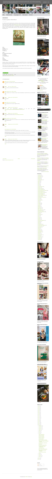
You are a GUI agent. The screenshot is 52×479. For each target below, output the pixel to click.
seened (39, 223)
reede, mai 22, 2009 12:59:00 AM (10, 81)
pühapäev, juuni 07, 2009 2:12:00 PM (11, 91)
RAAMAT (39, 218)
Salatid (39, 222)
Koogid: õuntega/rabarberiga (8, 75)
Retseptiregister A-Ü (17, 14)
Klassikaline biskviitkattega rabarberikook (42, 446)
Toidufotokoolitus (9, 14)
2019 (39, 413)
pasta (39, 215)
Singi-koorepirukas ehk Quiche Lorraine (45, 138)
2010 (39, 423)
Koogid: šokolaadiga (40, 194)
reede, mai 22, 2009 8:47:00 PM (12, 86)
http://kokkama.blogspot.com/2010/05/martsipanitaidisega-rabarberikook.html (14, 109)
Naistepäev (39, 212)
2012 (39, 421)
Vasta (5, 83)
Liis (5, 129)
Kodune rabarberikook (41, 434)
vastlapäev (39, 237)
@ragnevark (43, 81)
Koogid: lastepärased (40, 191)
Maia (5, 102)
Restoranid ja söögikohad (41, 220)
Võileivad (39, 239)
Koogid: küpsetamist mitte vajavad (42, 190)
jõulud (39, 181)
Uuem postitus (4, 158)
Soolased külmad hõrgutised (41, 225)
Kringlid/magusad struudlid (41, 197)
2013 (39, 420)
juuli (39, 431)
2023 (39, 409)
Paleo (39, 213)
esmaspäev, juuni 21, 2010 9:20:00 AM (11, 129)
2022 (39, 410)
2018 (39, 414)
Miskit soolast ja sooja (41, 209)
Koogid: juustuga (40, 188)
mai (39, 433)
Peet (38, 216)
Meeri (5, 91)
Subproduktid (39, 227)
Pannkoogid (39, 214)
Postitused (39, 464)
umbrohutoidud (40, 236)
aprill (39, 453)
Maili (5, 118)
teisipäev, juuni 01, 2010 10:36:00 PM (13, 107)
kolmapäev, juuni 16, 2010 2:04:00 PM (11, 118)
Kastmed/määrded (40, 186)
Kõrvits (39, 198)
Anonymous (38, 153)
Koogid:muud (39, 196)
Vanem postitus (33, 158)
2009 (39, 424)
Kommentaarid (40, 465)
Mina (3, 14)
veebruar (40, 455)
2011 (39, 422)
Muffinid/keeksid (40, 210)
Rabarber (13, 75)
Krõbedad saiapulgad (41, 435)
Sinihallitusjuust (40, 224)
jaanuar (40, 456)
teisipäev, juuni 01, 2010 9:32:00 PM (11, 102)
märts (39, 454)
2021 (39, 411)
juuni (39, 432)
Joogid (39, 180)
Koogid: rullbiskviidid (40, 193)
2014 (39, 419)
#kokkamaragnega (40, 80)
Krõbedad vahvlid (44, 132)
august (40, 430)
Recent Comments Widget (46, 171)
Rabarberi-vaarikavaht (41, 437)
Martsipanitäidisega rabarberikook (19, 114)
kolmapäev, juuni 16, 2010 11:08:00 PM (13, 124)
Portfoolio (31, 14)
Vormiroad (39, 238)
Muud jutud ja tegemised (41, 211)
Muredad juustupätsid (41, 436)
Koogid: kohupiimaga (40, 189)
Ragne (6, 86)
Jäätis (39, 182)
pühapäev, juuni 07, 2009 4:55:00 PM (12, 97)
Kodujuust (39, 187)
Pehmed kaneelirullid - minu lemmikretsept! (45, 120)
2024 (39, 408)
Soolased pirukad (40, 226)
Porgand (39, 217)
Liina (5, 81)
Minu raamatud (24, 14)
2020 (39, 412)
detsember (40, 425)
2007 (39, 459)
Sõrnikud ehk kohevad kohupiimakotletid (45, 145)
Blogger (31, 476)
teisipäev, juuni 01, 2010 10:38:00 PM (13, 113)
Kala (38, 183)
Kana (38, 184)
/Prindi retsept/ (4, 21)
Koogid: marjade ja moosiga (41, 192)
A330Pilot (26, 476)
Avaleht (19, 158)
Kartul (39, 185)
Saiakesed (39, 221)
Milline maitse (40, 208)
